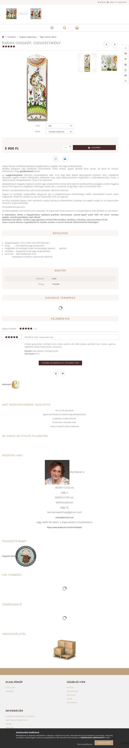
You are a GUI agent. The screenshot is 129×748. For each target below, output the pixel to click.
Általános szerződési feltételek (20, 716)
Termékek (10, 691)
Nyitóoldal (7, 384)
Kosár (69, 699)
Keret (38, 125)
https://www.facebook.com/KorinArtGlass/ (64, 527)
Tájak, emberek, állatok (48, 37)
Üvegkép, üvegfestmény (27, 37)
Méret (37, 131)
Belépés (95, 2)
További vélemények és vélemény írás (60, 363)
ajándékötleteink (26, 171)
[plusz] (70, 146)
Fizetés (9, 724)
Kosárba (96, 147)
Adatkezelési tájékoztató (17, 720)
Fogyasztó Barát (8, 556)
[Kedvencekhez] (55, 159)
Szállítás (10, 728)
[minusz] (70, 149)
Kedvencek (120, 2)
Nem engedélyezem (85, 744)
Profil (107, 2)
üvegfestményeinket (14, 175)
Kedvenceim (72, 702)
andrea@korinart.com (64, 517)
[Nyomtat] (65, 159)
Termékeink (11, 37)
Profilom (71, 695)
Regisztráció (72, 691)
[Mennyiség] (66, 147)
